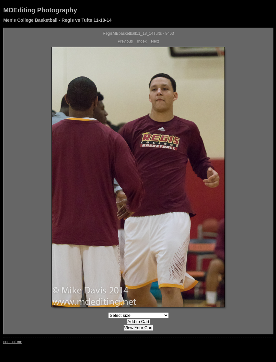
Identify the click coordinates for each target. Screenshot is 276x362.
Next (155, 41)
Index (141, 41)
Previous (125, 41)
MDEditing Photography (40, 10)
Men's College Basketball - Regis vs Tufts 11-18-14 (57, 20)
